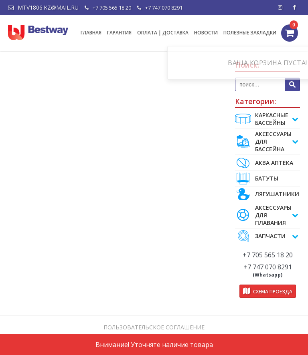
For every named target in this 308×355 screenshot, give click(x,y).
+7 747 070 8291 (159, 7)
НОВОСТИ (206, 32)
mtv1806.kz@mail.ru (43, 7)
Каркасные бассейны (266, 118)
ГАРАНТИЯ (119, 32)
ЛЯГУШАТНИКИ (267, 194)
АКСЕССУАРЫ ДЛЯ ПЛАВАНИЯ (266, 215)
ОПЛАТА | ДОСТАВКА (162, 32)
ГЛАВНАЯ (91, 32)
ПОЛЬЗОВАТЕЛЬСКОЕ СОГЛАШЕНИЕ (154, 327)
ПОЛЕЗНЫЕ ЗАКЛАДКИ (249, 32)
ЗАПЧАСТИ (266, 236)
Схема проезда (267, 291)
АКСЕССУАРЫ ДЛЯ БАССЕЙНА (266, 141)
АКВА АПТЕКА (264, 162)
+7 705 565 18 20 (108, 7)
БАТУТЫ (256, 178)
